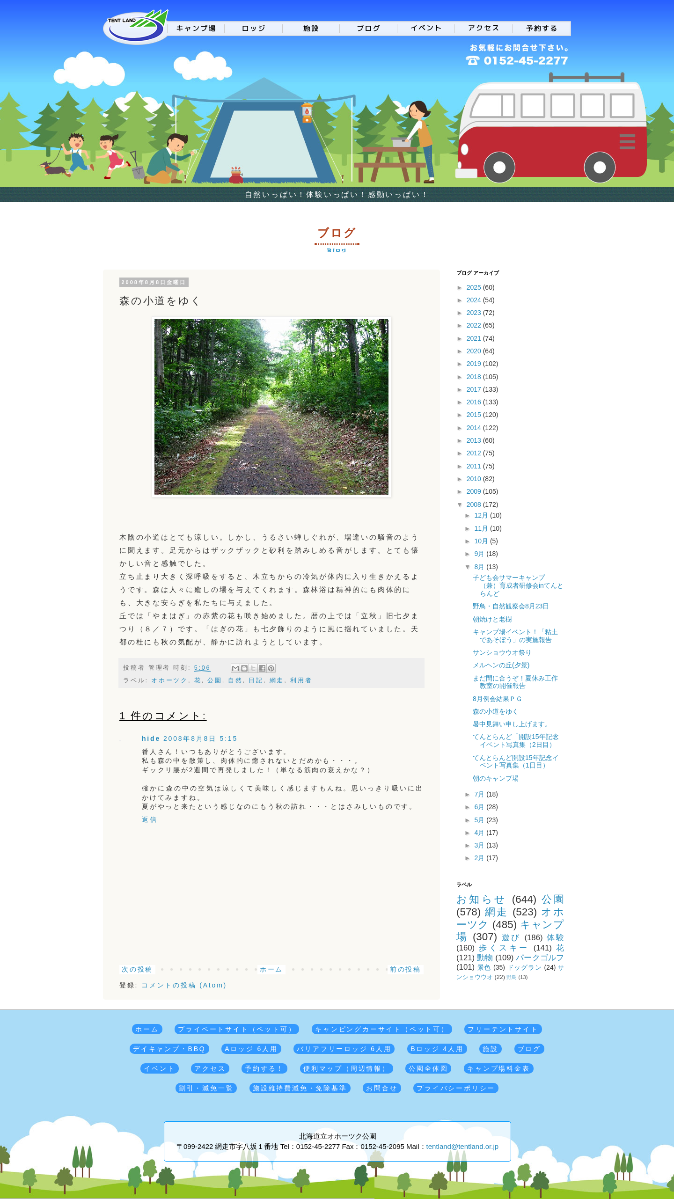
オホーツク (169, 680)
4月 (480, 832)
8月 (480, 566)
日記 (256, 680)
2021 (475, 338)
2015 (475, 414)
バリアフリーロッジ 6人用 (344, 1049)
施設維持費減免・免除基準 (300, 1088)
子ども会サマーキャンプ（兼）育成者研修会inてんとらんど (518, 585)
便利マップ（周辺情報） (346, 1068)
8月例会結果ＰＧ (497, 698)
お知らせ (481, 899)
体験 (555, 937)
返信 (150, 819)
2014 (475, 427)
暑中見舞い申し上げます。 (512, 724)
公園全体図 (428, 1068)
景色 (484, 967)
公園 (214, 680)
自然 (235, 680)
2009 (475, 491)
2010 (475, 479)
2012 (475, 453)
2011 (475, 466)
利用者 (301, 680)
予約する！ (264, 1068)
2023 (475, 312)
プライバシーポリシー (456, 1088)
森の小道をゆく (496, 711)
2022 (475, 325)
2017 (475, 389)
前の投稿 (405, 969)
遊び (511, 937)
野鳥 (511, 977)
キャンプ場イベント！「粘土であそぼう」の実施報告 (515, 635)
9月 (480, 553)
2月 (480, 858)
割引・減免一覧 (206, 1088)
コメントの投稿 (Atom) (184, 985)
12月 (482, 515)
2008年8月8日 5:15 (200, 738)
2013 (475, 440)
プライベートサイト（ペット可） (237, 1029)
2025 (475, 287)
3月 (480, 845)
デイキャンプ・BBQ (169, 1049)
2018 (475, 376)
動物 (485, 957)
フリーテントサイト (503, 1029)
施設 (490, 1049)
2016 (475, 402)
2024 (475, 300)
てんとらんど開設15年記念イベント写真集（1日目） (516, 761)
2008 (475, 504)
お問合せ (381, 1088)
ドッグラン (524, 967)
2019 (475, 363)
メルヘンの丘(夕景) (501, 665)
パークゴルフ (540, 957)
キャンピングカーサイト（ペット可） (382, 1029)
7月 (480, 794)
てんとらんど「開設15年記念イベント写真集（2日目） (516, 740)
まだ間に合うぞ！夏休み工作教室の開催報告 (515, 682)
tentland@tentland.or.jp (462, 1146)
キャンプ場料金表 (498, 1068)
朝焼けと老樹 (492, 619)
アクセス (210, 1068)
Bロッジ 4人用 (436, 1049)
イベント (159, 1068)
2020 (475, 351)
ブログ (529, 1049)
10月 (482, 541)
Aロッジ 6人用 (251, 1049)
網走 (277, 680)
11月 (482, 528)
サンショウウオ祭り (502, 652)
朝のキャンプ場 (496, 778)
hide (151, 738)
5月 (480, 820)
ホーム (271, 969)
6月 (480, 807)
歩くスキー (504, 947)
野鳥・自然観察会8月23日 (511, 606)
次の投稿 (137, 969)
